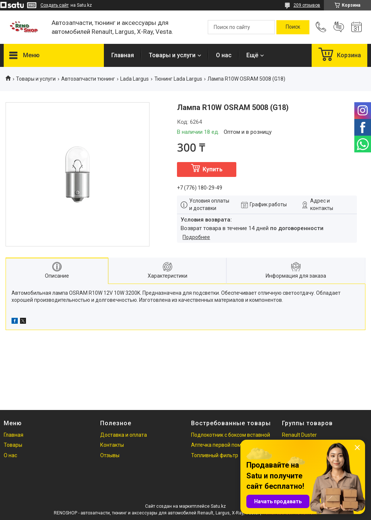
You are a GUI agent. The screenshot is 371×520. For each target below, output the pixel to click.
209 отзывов (306, 5)
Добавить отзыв (339, 27)
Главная (122, 55)
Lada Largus (134, 79)
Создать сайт (54, 5)
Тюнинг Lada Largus (178, 79)
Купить (213, 169)
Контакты (112, 445)
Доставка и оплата (123, 435)
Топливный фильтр (214, 455)
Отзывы (109, 455)
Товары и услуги (172, 55)
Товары (13, 445)
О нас (224, 55)
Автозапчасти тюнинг (88, 79)
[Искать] (292, 27)
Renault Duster (299, 435)
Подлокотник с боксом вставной (230, 435)
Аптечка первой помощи (221, 445)
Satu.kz (218, 506)
